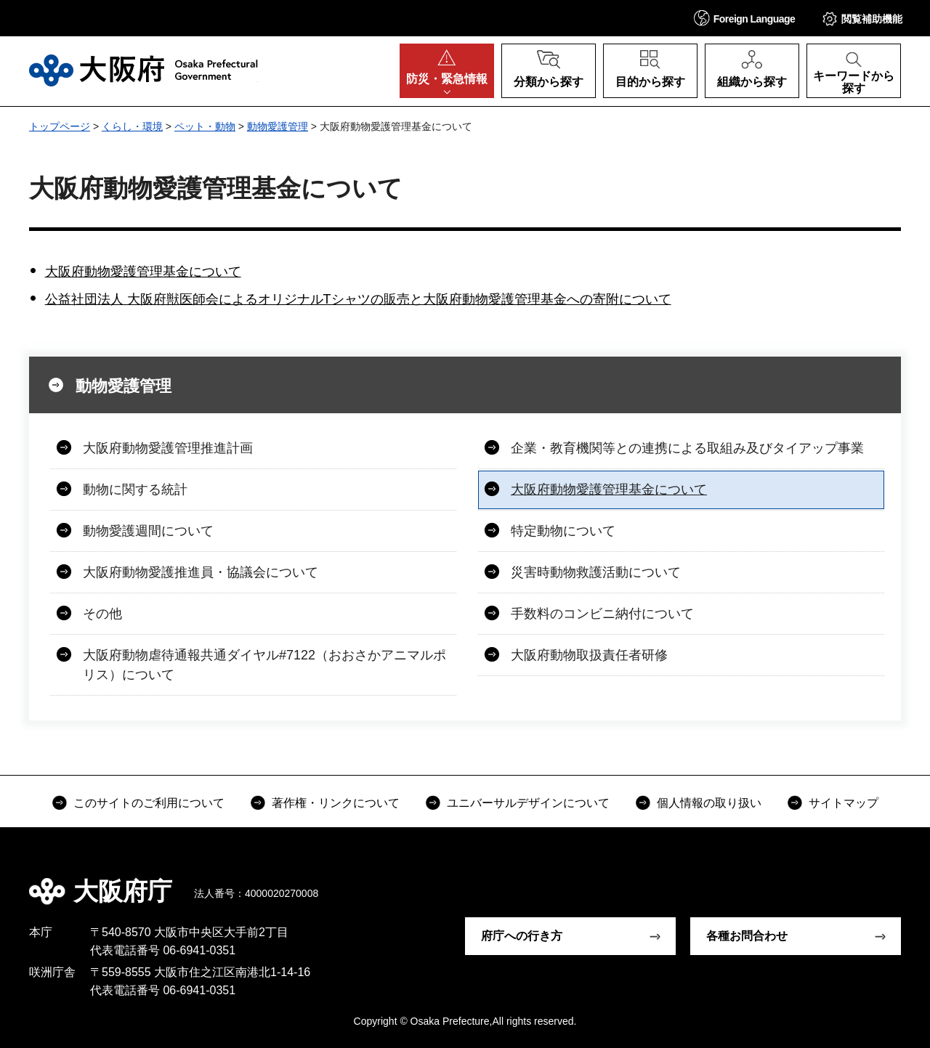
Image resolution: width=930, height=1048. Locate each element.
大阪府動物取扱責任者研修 (589, 655)
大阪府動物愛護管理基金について (143, 271)
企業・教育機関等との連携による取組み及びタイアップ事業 (687, 448)
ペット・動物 (204, 126)
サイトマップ (843, 803)
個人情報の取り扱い (709, 803)
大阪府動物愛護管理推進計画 (168, 448)
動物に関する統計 (135, 489)
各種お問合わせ (747, 936)
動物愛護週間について (148, 531)
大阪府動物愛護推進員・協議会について (200, 572)
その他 (102, 613)
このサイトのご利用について (149, 803)
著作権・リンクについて (336, 803)
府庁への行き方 (521, 936)
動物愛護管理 (277, 126)
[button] (744, 18)
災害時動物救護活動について (596, 572)
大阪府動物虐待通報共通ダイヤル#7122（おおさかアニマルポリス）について (264, 665)
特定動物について (563, 531)
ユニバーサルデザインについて (528, 803)
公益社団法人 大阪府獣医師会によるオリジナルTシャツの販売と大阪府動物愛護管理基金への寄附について (358, 299)
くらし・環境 (132, 126)
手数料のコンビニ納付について (602, 613)
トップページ (59, 126)
